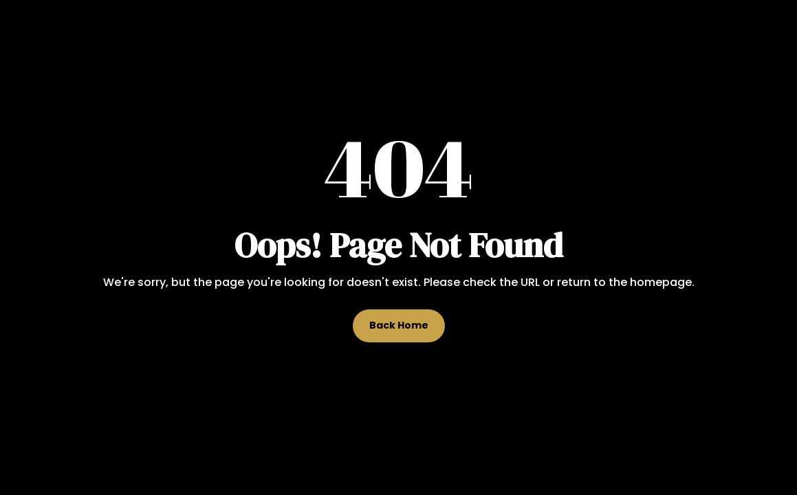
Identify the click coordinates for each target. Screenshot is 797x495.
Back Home (398, 325)
